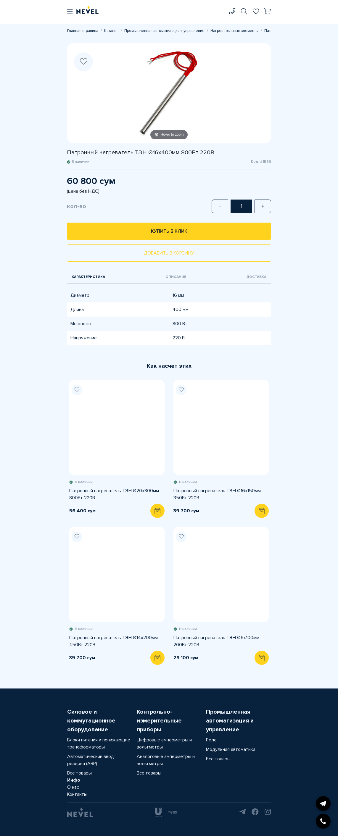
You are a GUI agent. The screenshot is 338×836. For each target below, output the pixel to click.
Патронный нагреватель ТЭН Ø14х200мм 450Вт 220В (113, 641)
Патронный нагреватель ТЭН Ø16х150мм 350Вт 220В (217, 494)
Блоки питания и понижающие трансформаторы (98, 743)
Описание (175, 277)
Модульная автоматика (230, 749)
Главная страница (82, 30)
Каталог (111, 30)
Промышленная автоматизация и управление (164, 30)
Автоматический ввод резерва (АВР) (90, 760)
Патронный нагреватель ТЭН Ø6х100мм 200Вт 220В (216, 641)
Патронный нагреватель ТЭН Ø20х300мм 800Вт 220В (114, 494)
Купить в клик (169, 231)
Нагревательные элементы (234, 30)
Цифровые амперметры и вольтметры (164, 743)
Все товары (79, 773)
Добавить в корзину (169, 253)
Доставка (256, 277)
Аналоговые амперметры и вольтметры (166, 760)
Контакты (77, 794)
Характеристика (88, 277)
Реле (211, 740)
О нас (73, 787)
